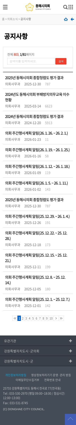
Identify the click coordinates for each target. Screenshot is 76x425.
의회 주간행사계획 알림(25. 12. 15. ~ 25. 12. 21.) (36, 257)
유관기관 (10, 340)
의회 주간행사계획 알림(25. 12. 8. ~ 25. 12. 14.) (35, 279)
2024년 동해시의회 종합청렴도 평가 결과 (34, 116)
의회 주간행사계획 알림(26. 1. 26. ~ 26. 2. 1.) (36, 133)
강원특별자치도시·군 (18, 361)
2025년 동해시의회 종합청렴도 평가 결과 (34, 77)
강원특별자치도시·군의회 (21, 350)
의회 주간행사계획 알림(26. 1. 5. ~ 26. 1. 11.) (36, 183)
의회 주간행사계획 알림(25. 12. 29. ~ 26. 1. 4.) (37, 216)
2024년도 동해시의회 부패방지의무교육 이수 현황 (37, 97)
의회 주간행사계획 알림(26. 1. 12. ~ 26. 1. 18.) (37, 166)
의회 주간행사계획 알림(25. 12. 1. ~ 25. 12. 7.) (37, 299)
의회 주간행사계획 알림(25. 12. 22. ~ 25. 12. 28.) (36, 235)
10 (51, 318)
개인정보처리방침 (15, 375)
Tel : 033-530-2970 (15, 393)
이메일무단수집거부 (27, 380)
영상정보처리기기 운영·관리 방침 (51, 375)
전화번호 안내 (52, 380)
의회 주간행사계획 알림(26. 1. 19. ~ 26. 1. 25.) (37, 149)
